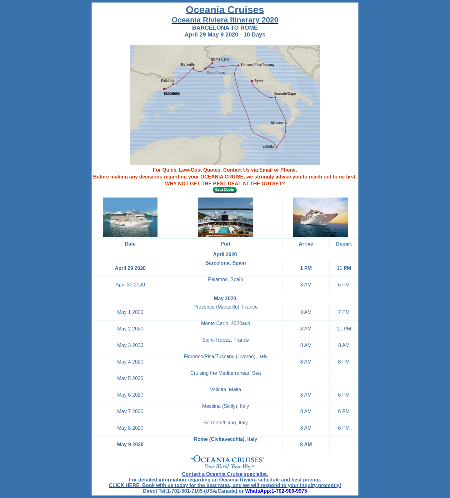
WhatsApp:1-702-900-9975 (276, 491)
